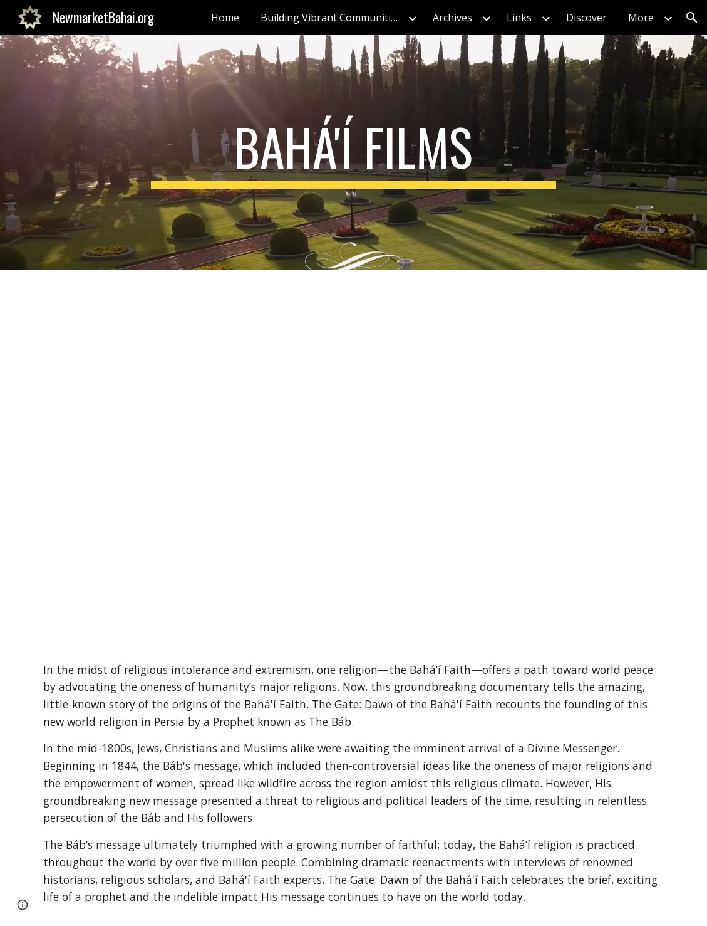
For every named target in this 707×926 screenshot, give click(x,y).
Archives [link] (452, 17)
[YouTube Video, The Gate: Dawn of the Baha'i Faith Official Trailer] (353, 455)
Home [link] (225, 17)
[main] (353, 152)
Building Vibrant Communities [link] (331, 17)
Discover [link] (586, 17)
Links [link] (519, 17)
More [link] (641, 17)
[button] (692, 18)
